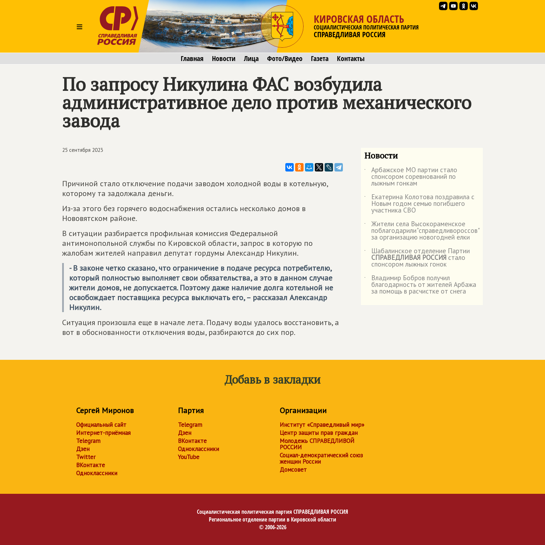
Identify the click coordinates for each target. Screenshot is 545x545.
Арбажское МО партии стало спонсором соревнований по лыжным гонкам (410, 177)
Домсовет (293, 469)
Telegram (88, 441)
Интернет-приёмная (103, 433)
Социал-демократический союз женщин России (321, 458)
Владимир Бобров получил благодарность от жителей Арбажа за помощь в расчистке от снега (420, 285)
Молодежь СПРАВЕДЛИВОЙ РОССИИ (317, 444)
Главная (192, 58)
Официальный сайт (101, 425)
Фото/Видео (285, 58)
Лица (251, 58)
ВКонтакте (90, 465)
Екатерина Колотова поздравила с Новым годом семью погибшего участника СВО (419, 204)
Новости (223, 58)
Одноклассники (96, 473)
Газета (319, 58)
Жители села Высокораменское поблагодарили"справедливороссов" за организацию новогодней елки (421, 231)
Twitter (85, 457)
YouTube (188, 457)
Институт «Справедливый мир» (322, 425)
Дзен (82, 449)
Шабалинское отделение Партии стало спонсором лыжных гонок (417, 258)
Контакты (351, 58)
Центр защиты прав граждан (319, 433)
